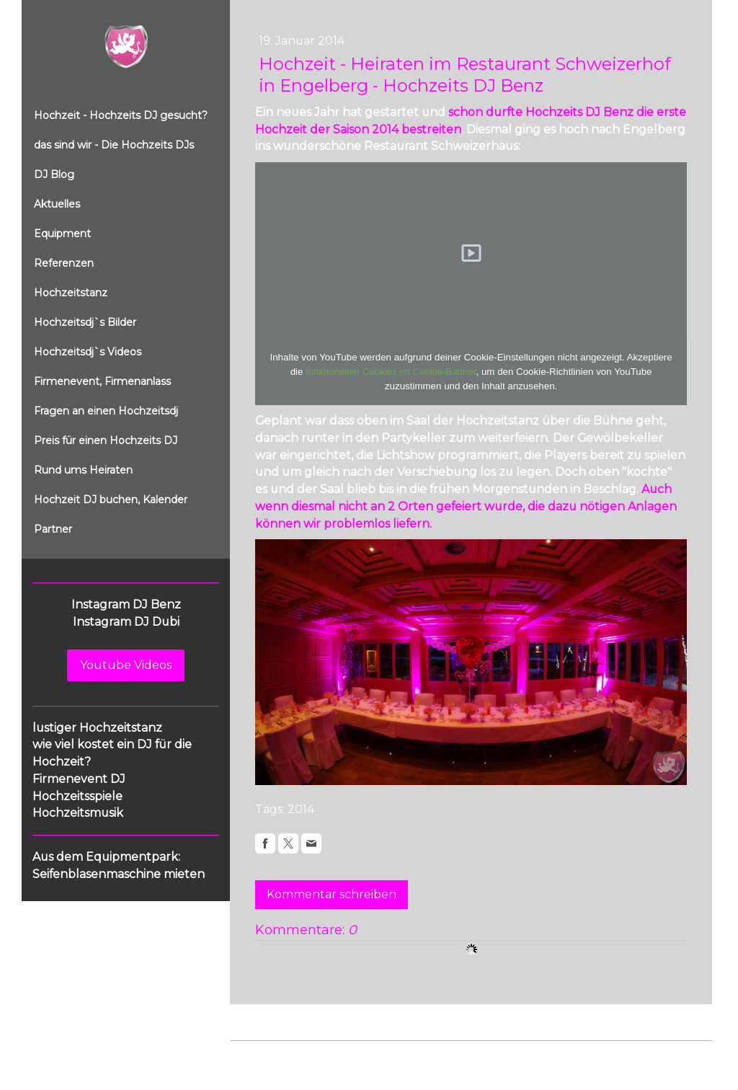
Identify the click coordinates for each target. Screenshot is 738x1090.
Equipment (62, 233)
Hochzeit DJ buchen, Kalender (110, 499)
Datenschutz (317, 1055)
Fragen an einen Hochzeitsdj (106, 410)
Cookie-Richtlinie (393, 1055)
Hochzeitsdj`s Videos (87, 351)
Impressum (256, 1055)
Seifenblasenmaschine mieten (118, 874)
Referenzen (64, 263)
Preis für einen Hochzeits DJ (105, 440)
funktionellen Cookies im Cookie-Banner (391, 371)
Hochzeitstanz (70, 292)
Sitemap (459, 1055)
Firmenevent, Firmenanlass (102, 381)
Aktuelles (57, 204)
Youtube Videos (126, 665)
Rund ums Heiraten (83, 470)
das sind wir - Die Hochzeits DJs (114, 144)
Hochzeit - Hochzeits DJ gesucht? (121, 115)
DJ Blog (54, 174)
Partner (53, 529)
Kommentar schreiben (331, 894)
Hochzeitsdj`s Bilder (85, 322)
